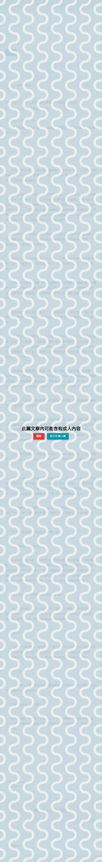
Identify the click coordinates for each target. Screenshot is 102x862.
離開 (38, 436)
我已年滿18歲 (58, 436)
